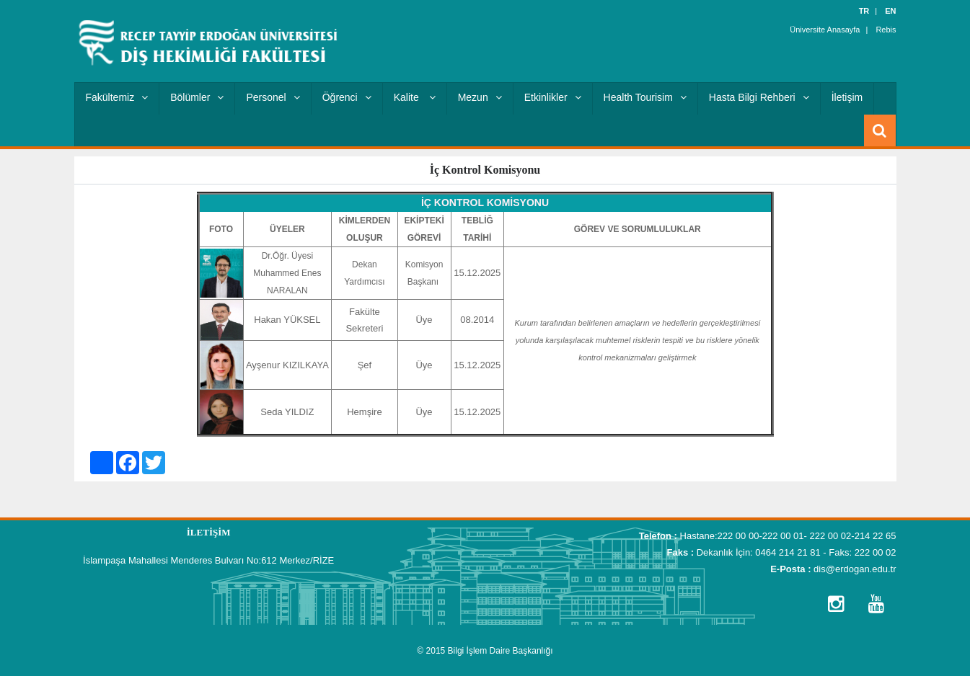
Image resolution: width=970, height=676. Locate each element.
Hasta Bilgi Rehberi (759, 97)
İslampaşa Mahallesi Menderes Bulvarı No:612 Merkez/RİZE (208, 560)
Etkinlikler (552, 97)
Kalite (415, 97)
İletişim (847, 97)
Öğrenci (346, 97)
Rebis (886, 29)
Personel (272, 97)
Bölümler (197, 97)
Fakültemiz (117, 97)
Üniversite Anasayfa (825, 29)
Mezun (480, 97)
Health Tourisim (645, 97)
